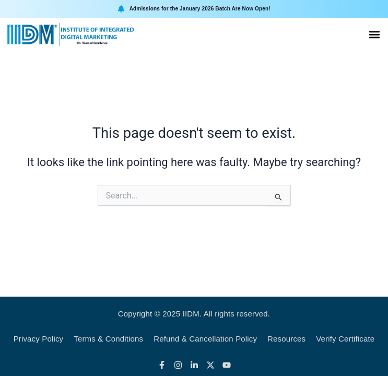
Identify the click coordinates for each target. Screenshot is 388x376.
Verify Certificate (345, 338)
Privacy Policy (39, 338)
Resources (286, 338)
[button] (374, 34)
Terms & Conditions (108, 338)
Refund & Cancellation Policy (205, 338)
